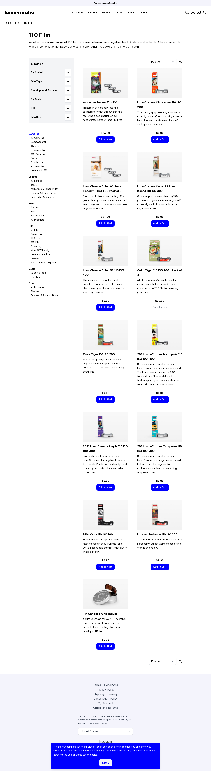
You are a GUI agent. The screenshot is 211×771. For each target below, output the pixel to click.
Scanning (36, 246)
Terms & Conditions (105, 685)
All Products (37, 219)
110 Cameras (38, 154)
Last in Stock (38, 273)
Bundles (35, 277)
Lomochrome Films (41, 254)
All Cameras (37, 138)
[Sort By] (162, 61)
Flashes (35, 291)
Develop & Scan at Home (45, 295)
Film (119, 12)
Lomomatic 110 (39, 170)
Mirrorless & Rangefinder (44, 189)
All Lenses (36, 180)
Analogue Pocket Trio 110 (100, 102)
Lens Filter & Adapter (42, 197)
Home (8, 22)
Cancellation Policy (106, 698)
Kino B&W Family (40, 250)
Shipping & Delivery (105, 694)
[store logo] (19, 12)
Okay (105, 763)
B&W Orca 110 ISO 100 (98, 534)
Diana (34, 158)
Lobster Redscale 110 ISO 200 (157, 534)
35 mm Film (37, 234)
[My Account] (193, 12)
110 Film (35, 242)
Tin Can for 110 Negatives (100, 613)
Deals (130, 12)
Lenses (92, 12)
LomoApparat (38, 142)
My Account (105, 703)
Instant (107, 12)
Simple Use (37, 162)
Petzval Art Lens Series (44, 193)
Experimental (38, 150)
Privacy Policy (106, 689)
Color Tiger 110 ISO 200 (99, 354)
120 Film (35, 238)
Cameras (78, 12)
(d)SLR (34, 185)
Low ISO (35, 258)
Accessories (38, 166)
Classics (35, 146)
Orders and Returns (105, 707)
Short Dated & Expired (43, 262)
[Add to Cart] (105, 139)
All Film (35, 230)
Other (143, 12)
